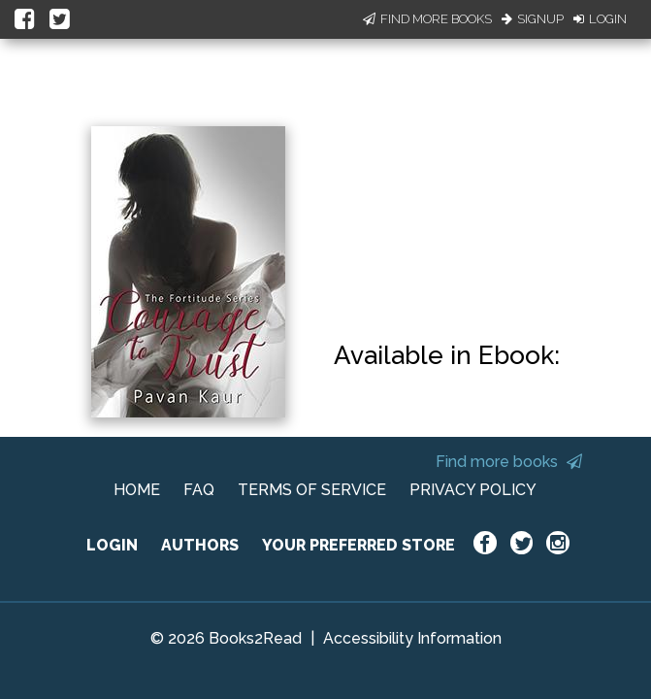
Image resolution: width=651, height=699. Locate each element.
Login (600, 19)
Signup (533, 19)
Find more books (509, 461)
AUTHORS (200, 545)
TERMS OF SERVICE (312, 490)
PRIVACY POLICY (473, 490)
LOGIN (112, 545)
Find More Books (427, 19)
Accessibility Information (412, 638)
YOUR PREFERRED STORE (358, 545)
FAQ (198, 490)
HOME (137, 490)
